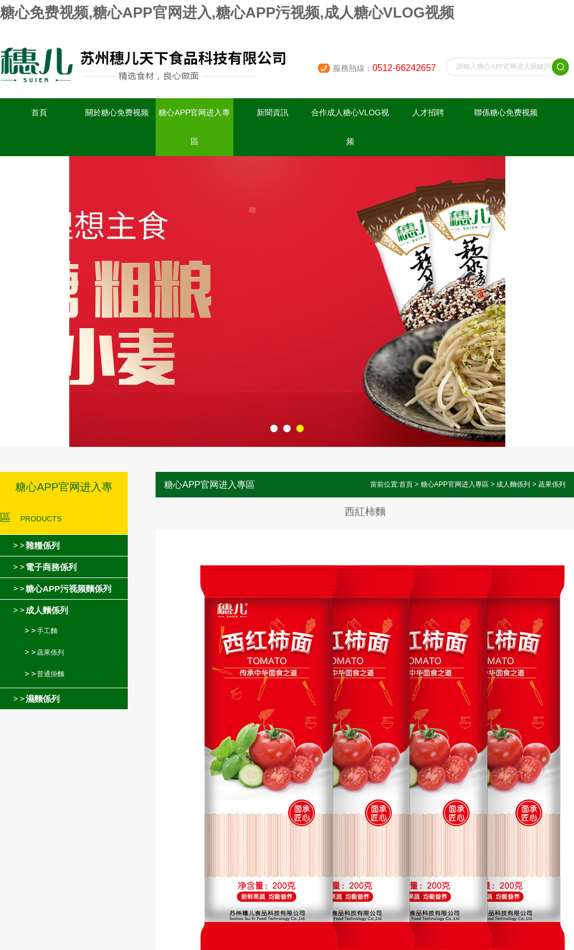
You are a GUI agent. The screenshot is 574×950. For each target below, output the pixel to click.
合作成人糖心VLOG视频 (350, 127)
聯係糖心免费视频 (506, 112)
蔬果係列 (50, 652)
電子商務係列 (51, 567)
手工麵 (47, 631)
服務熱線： (384, 68)
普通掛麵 (50, 674)
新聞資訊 (272, 112)
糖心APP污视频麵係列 (68, 588)
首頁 (39, 112)
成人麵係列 (47, 610)
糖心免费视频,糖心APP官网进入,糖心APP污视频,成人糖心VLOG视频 (227, 12)
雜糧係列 (43, 545)
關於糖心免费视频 (117, 112)
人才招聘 (428, 112)
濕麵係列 (43, 699)
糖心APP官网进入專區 (194, 127)
